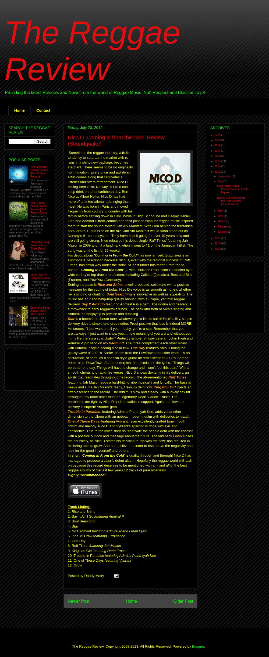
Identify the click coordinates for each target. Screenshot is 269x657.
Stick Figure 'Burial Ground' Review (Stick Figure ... (232, 189)
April (221, 216)
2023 (217, 134)
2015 (217, 161)
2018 (217, 145)
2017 (217, 150)
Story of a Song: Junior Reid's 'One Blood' (40, 311)
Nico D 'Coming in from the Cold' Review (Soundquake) (231, 201)
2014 (217, 166)
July (220, 181)
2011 (217, 238)
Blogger (198, 646)
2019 (217, 140)
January (223, 231)
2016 (217, 155)
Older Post (183, 601)
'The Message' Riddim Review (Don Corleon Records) (39, 171)
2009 (217, 248)
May (221, 210)
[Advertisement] (25, 369)
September (225, 176)
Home (19, 110)
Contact (43, 110)
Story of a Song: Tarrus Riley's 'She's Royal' (40, 245)
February (223, 226)
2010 (217, 243)
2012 (217, 171)
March (222, 221)
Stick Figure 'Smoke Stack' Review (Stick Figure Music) (38, 207)
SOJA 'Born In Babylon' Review (40, 276)
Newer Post (79, 601)
